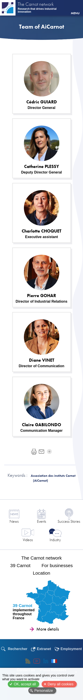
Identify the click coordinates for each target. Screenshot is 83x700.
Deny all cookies (60, 684)
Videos (28, 539)
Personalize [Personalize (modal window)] (43, 690)
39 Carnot (20, 565)
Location (41, 573)
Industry (55, 539)
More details (47, 629)
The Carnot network (36, 4)
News (14, 521)
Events (41, 521)
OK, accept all (25, 684)
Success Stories (69, 521)
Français (54, 661)
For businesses (57, 565)
